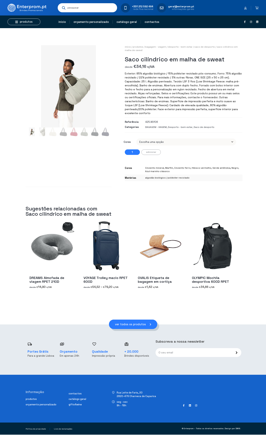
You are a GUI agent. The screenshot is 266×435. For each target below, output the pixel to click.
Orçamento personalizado (91, 22)
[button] (24, 22)
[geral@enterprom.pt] (161, 7)
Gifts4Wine (75, 404)
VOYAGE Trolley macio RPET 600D (105, 280)
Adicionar (151, 152)
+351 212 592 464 (142, 6)
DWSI (237, 429)
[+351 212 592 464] (125, 7)
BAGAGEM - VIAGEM (155, 46)
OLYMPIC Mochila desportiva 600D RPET (210, 280)
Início (62, 22)
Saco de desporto (204, 46)
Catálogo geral (127, 22)
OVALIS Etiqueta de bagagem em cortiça (155, 280)
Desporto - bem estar (180, 46)
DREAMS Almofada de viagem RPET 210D (46, 280)
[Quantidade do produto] (132, 152)
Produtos (138, 46)
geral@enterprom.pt (181, 6)
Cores (127, 142)
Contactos (152, 22)
